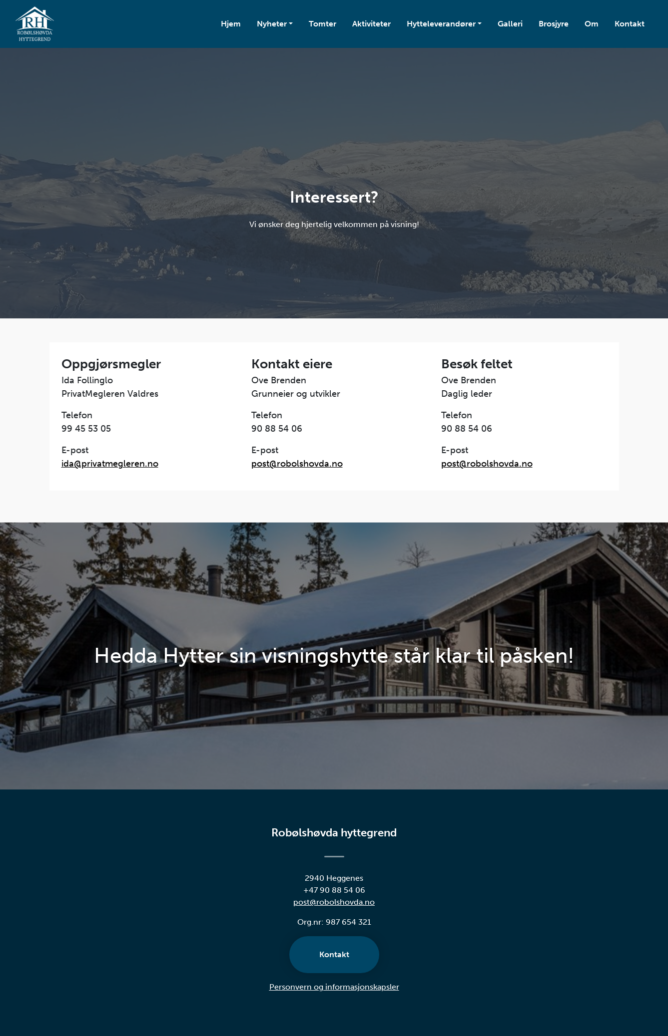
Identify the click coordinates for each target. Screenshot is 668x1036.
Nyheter (272, 23)
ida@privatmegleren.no (109, 463)
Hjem (231, 23)
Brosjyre (554, 23)
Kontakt (634, 22)
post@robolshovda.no (297, 463)
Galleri (510, 23)
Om (592, 23)
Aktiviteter (371, 23)
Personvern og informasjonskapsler (334, 987)
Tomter (322, 23)
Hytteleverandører (441, 23)
